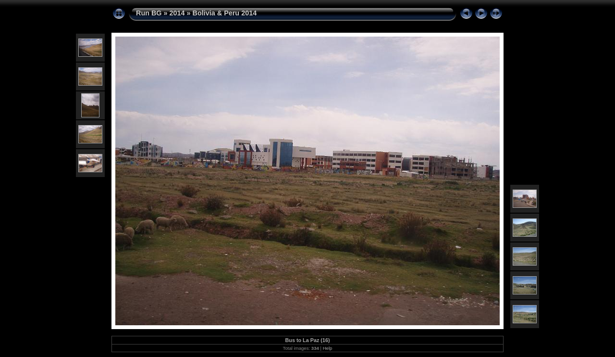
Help (327, 348)
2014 (177, 13)
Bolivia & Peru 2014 (225, 13)
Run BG (149, 13)
